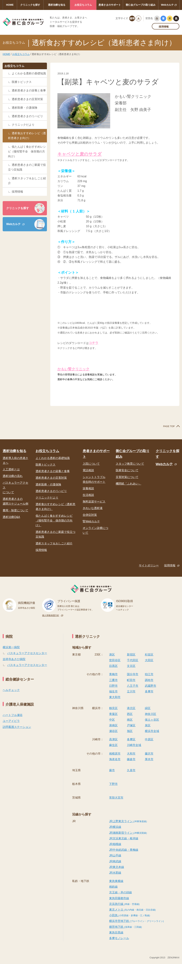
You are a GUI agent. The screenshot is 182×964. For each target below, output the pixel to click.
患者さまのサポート (109, 4)
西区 (130, 714)
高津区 (113, 739)
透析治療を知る (56, 4)
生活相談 (88, 494)
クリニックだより (23, 124)
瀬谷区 (113, 731)
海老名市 (115, 759)
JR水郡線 (115, 872)
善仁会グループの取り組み (141, 4)
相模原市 (115, 753)
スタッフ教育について (130, 463)
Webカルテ (167, 4)
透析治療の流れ (13, 475)
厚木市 (149, 759)
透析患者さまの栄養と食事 (29, 90)
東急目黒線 (116, 932)
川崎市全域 (134, 745)
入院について (91, 463)
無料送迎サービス (94, 501)
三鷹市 (113, 680)
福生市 (113, 691)
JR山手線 (115, 855)
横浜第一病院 (11, 647)
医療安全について (127, 470)
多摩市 (149, 691)
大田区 (149, 660)
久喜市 (131, 770)
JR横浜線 (115, 826)
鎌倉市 (131, 759)
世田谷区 (115, 660)
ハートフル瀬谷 (13, 715)
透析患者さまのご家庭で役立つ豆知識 (27, 167)
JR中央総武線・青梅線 (123, 849)
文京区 (131, 665)
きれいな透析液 (93, 508)
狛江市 (149, 674)
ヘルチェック (11, 690)
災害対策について (127, 477)
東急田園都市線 (119, 898)
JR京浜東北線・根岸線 (123, 838)
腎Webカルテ (91, 521)
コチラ (93, 343)
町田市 (131, 680)
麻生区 (113, 745)
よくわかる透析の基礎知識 (29, 73)
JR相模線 (115, 844)
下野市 (113, 783)
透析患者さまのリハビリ (27, 116)
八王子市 (132, 685)
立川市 (131, 691)
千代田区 (132, 660)
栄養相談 (88, 488)
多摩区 (131, 739)
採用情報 (164, 26)
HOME (10, 4)
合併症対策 (90, 514)
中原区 (149, 739)
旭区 (130, 731)
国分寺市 (132, 674)
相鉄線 (113, 886)
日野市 (113, 685)
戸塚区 (131, 725)
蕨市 (112, 770)
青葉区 (113, 714)
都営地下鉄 (125, 926)
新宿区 (131, 654)
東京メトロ (132, 909)
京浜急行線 (124, 903)
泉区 (148, 725)
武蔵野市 (150, 685)
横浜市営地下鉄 (136, 920)
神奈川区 (150, 714)
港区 (112, 654)
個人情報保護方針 (50, 615)
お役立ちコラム (83, 4)
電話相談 (88, 470)
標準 (132, 18)
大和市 (131, 753)
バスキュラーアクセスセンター (27, 653)
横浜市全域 (152, 731)
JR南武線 (115, 861)
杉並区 (149, 654)
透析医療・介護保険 (24, 107)
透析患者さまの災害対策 (27, 99)
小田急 (129, 915)
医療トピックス (22, 81)
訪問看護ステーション (17, 726)
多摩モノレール (119, 938)
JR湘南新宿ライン (128, 832)
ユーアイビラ (11, 720)
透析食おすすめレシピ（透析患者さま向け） (27, 136)
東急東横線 (116, 881)
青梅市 (113, 674)
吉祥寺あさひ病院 (14, 659)
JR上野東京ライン (128, 821)
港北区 (131, 708)
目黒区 (113, 665)
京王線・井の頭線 (120, 892)
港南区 (113, 725)
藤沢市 (149, 753)
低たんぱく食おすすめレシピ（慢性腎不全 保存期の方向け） (27, 151)
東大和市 (115, 697)
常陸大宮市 (116, 797)
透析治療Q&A (11, 516)
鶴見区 (113, 708)
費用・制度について (15, 510)
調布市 (149, 680)
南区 (130, 719)
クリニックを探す (30, 4)
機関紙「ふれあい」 (128, 483)
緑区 (148, 708)
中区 (112, 719)
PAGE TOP (169, 426)
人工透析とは (11, 469)
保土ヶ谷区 (152, 719)
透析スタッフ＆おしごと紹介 (27, 181)
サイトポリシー (149, 565)
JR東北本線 (116, 867)
